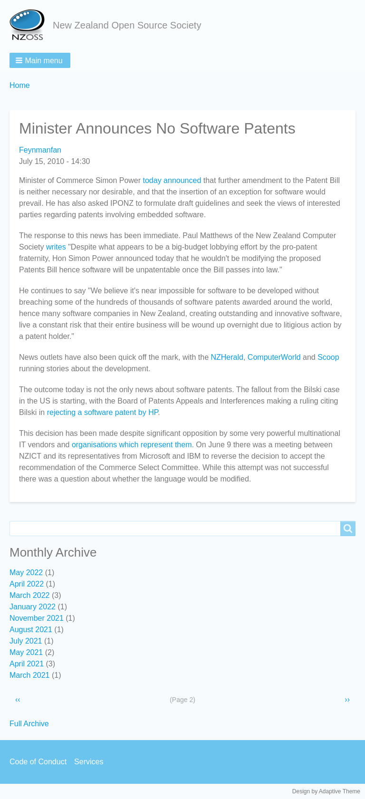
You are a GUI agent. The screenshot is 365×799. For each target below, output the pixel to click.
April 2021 (27, 664)
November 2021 (37, 618)
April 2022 (27, 584)
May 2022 (26, 572)
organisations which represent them (132, 445)
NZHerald (227, 357)
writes (56, 247)
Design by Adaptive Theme (326, 791)
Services (88, 762)
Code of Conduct (38, 762)
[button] (40, 60)
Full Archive (29, 724)
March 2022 (30, 595)
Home (20, 85)
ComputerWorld (274, 357)
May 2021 (26, 652)
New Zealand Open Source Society (127, 25)
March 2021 (30, 675)
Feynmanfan (40, 150)
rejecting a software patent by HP (102, 412)
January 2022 (33, 607)
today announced (172, 180)
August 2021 (31, 630)
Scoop (328, 357)
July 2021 (26, 641)
